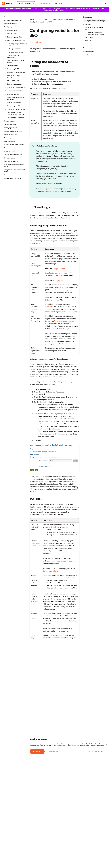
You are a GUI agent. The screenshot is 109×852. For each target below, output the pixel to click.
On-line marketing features (13, 154)
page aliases (34, 479)
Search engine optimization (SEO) (94, 28)
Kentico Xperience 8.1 (25, 3)
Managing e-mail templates (16, 72)
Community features (11, 161)
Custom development (11, 148)
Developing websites (10, 23)
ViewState (49, 307)
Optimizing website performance (13, 56)
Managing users (9, 121)
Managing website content (13, 131)
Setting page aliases (50, 571)
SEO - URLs (89, 37)
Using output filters (13, 81)
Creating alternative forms (15, 91)
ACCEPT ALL (37, 751)
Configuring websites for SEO (18, 44)
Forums (57, 321)
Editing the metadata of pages (95, 21)
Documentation (45, 3)
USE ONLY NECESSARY (95, 751)
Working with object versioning (17, 87)
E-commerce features (11, 151)
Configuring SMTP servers (15, 69)
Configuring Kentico (10, 27)
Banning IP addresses (14, 102)
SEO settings (87, 24)
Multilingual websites (11, 134)
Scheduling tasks (12, 65)
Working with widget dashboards (13, 76)
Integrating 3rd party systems (14, 144)
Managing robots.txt (16, 52)
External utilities (9, 141)
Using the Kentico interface (13, 20)
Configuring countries (14, 106)
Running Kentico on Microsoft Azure (14, 165)
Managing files (11, 33)
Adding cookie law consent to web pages (16, 98)
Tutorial (58, 3)
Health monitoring (13, 94)
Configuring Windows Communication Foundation (16, 113)
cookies (44, 744)
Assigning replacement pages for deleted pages (96, 33)
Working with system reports (16, 109)
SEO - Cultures (90, 41)
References (7, 175)
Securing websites (10, 124)
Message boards (67, 321)
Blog (46, 324)
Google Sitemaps (15, 49)
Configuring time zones (14, 84)
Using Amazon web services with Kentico (14, 170)
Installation (8, 17)
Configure (53, 751)
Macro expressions (10, 138)
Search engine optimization (16, 40)
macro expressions (46, 189)
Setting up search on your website (15, 61)
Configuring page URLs (14, 37)
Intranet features (9, 158)
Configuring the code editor (16, 117)
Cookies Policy (75, 745)
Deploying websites (10, 128)
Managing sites (12, 30)
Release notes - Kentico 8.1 (13, 178)
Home (32, 19)
